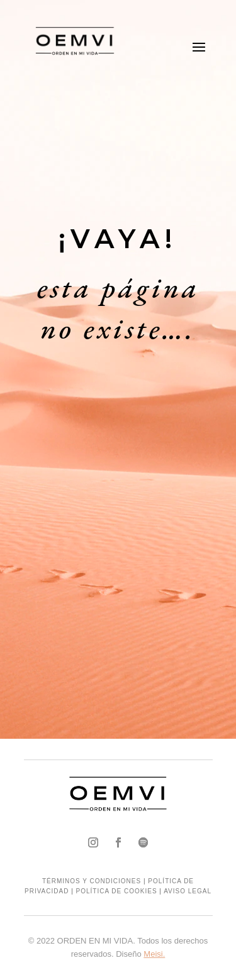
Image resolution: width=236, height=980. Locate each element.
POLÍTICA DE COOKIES (116, 891)
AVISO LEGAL (187, 891)
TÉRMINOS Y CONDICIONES (91, 881)
